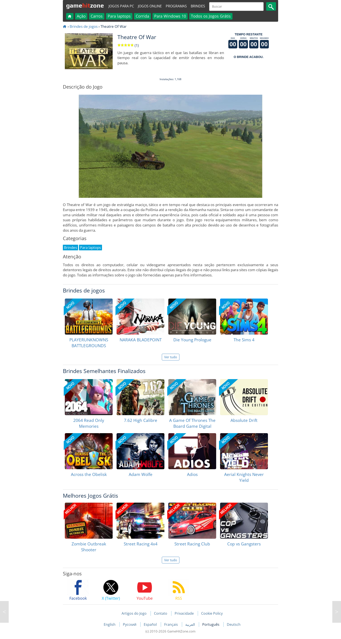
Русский (130, 624)
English (110, 624)
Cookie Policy (212, 613)
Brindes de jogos (84, 26)
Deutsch (234, 624)
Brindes (198, 6)
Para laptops (119, 16)
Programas (176, 6)
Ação (81, 16)
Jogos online (150, 6)
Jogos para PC (121, 6)
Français (171, 624)
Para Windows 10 (170, 16)
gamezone (85, 5)
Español (151, 624)
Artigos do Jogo (134, 613)
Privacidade (184, 613)
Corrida (142, 16)
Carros (97, 16)
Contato (160, 613)
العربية (190, 624)
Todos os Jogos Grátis (211, 16)
